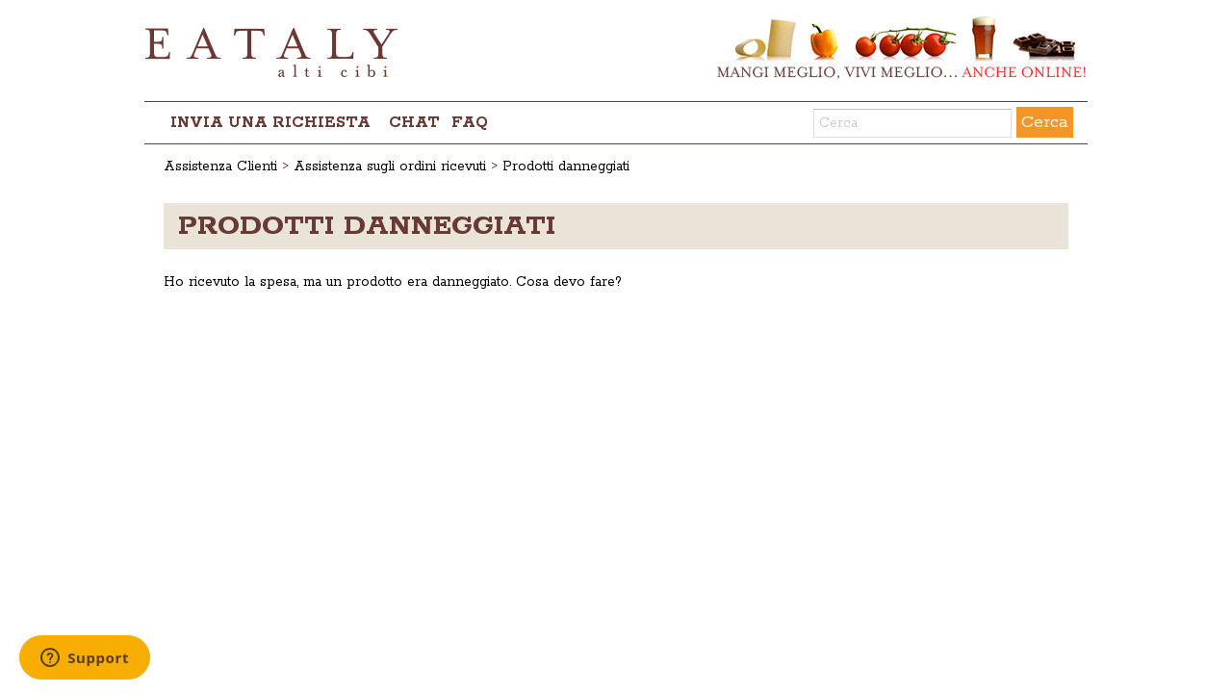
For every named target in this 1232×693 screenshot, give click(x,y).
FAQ (469, 123)
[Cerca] (912, 123)
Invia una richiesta (270, 123)
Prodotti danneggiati (565, 166)
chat (414, 123)
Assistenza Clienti (220, 166)
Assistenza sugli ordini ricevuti (390, 166)
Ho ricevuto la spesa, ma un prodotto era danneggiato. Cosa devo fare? (393, 282)
